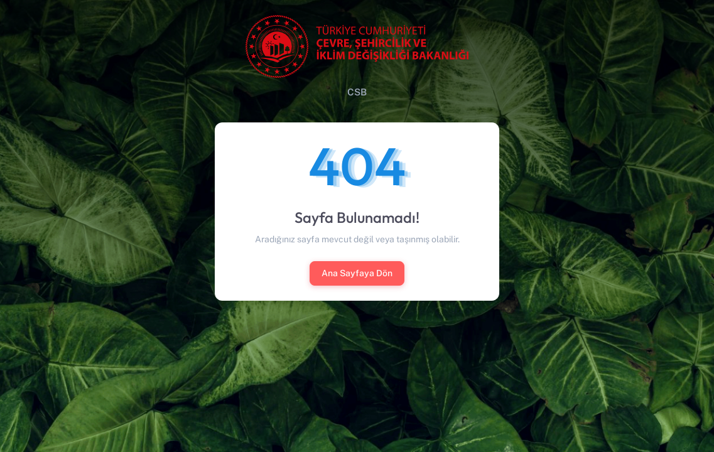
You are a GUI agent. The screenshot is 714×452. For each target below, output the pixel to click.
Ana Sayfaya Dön (357, 273)
